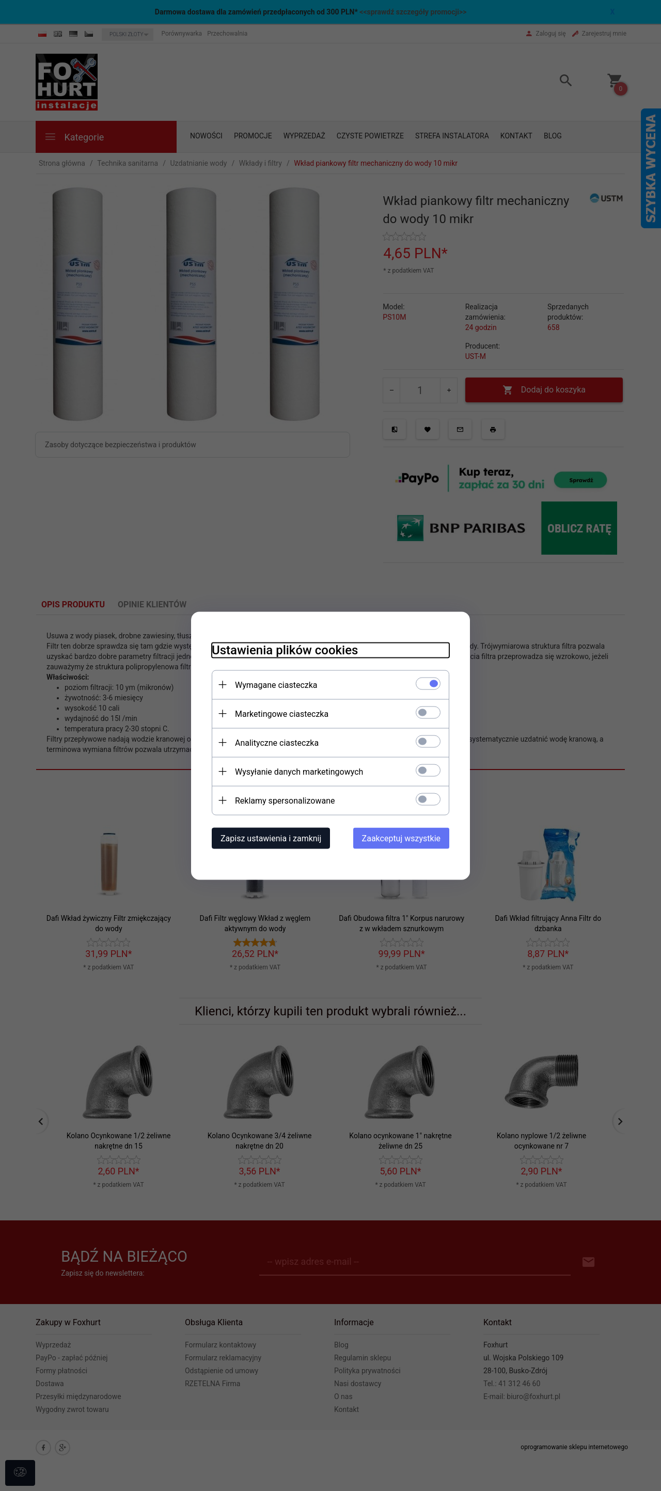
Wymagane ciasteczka (276, 684)
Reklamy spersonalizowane (285, 800)
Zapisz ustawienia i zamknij (271, 838)
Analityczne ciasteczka (277, 742)
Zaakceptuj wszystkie (401, 838)
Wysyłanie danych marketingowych (299, 771)
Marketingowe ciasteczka (281, 713)
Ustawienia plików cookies (285, 649)
